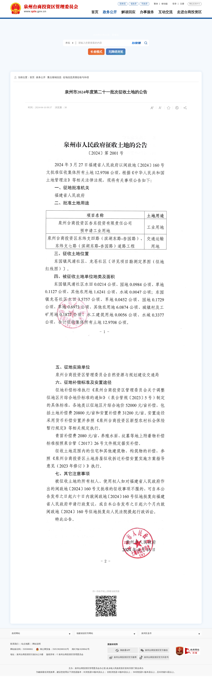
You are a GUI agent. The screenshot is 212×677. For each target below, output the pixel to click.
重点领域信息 (54, 77)
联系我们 (14, 645)
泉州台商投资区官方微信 (154, 651)
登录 (174, 4)
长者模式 (96, 51)
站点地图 (25, 645)
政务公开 (110, 12)
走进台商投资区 (189, 12)
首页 (94, 12)
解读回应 (128, 12)
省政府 (133, 4)
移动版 (165, 4)
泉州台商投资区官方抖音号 (154, 658)
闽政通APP (122, 651)
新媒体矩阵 (112, 645)
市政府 (144, 4)
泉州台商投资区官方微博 (122, 658)
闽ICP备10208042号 (81, 650)
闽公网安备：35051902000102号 (52, 650)
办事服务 (147, 12)
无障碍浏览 (115, 51)
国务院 (123, 4)
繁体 (156, 4)
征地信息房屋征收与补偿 (76, 77)
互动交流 (165, 12)
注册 (182, 4)
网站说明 (36, 645)
